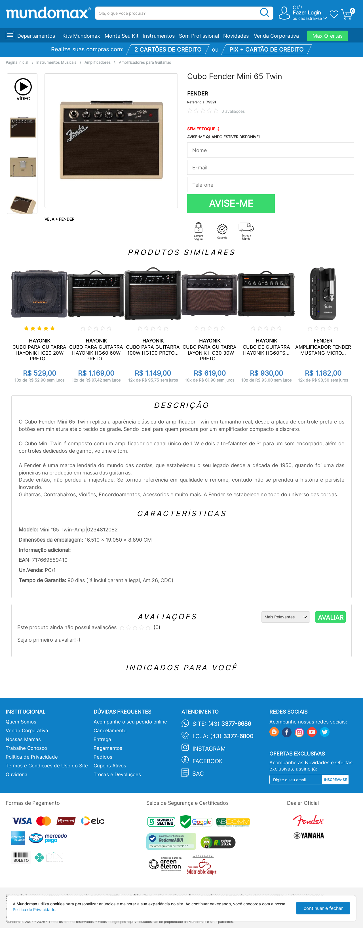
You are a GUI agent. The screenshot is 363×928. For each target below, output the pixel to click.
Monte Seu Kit (122, 36)
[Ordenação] (285, 617)
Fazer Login (307, 13)
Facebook (208, 761)
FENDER (197, 93)
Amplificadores (98, 62)
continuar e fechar (323, 908)
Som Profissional (199, 36)
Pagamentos (108, 748)
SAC (198, 773)
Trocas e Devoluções (117, 774)
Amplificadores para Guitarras (145, 62)
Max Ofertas (328, 36)
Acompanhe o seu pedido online (130, 722)
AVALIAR (330, 617)
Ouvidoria (17, 774)
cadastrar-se (310, 18)
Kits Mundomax (81, 36)
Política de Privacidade (32, 757)
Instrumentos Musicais (56, 62)
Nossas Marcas (23, 739)
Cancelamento (110, 730)
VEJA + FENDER (59, 219)
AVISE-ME (231, 203)
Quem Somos (21, 722)
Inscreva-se (335, 780)
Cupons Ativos (110, 766)
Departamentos (36, 36)
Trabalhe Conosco (26, 748)
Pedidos (103, 757)
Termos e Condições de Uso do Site (47, 766)
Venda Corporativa (276, 36)
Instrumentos (159, 36)
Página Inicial (17, 62)
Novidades (236, 36)
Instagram (209, 748)
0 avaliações (233, 111)
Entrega (102, 739)
